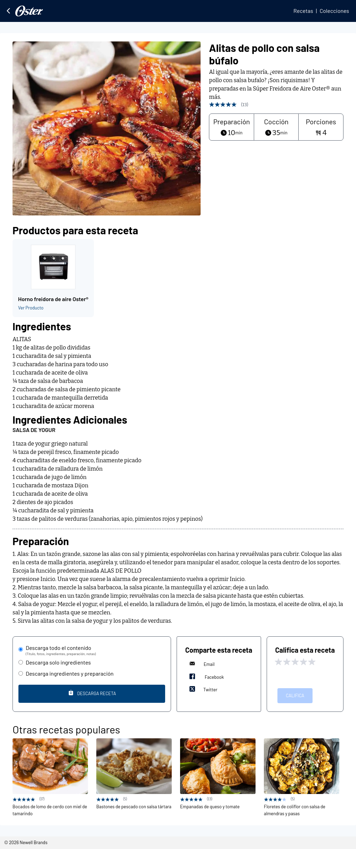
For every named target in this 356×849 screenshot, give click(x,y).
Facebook (204, 676)
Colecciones (334, 10)
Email (200, 663)
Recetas (303, 10)
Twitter (202, 688)
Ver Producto (30, 307)
